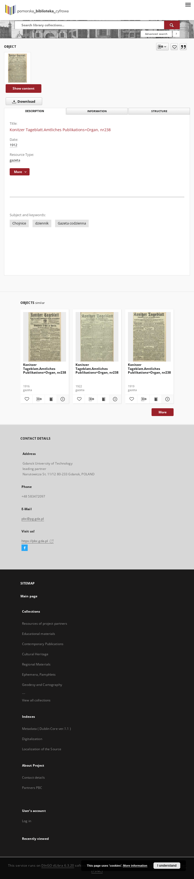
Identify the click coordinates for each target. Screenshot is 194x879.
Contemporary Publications (42, 644)
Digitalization (32, 739)
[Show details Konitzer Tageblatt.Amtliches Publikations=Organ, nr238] (62, 399)
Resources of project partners (44, 623)
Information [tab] (97, 111)
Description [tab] (34, 111)
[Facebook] (24, 548)
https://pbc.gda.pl (37, 541)
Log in (26, 821)
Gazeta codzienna (72, 223)
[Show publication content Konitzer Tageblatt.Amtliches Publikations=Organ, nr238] (51, 399)
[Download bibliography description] (38, 399)
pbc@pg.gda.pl (32, 518)
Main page (28, 596)
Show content (23, 88)
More (163, 412)
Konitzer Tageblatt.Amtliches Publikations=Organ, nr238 (44, 368)
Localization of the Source (41, 749)
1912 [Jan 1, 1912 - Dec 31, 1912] (13, 145)
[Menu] (188, 4)
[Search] (172, 25)
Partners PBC (32, 787)
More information (135, 865)
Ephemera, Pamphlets (39, 674)
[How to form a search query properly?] (176, 34)
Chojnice (19, 223)
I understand (167, 865)
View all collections (36, 700)
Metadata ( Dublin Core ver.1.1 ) (46, 728)
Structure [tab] (159, 111)
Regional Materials (36, 664)
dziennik (42, 223)
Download (22, 101)
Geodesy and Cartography (42, 684)
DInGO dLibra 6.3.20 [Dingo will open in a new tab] (57, 865)
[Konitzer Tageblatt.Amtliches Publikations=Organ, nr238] (17, 68)
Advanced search (156, 34)
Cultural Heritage (35, 654)
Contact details (33, 777)
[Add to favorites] (174, 46)
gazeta (15, 160)
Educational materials (38, 633)
